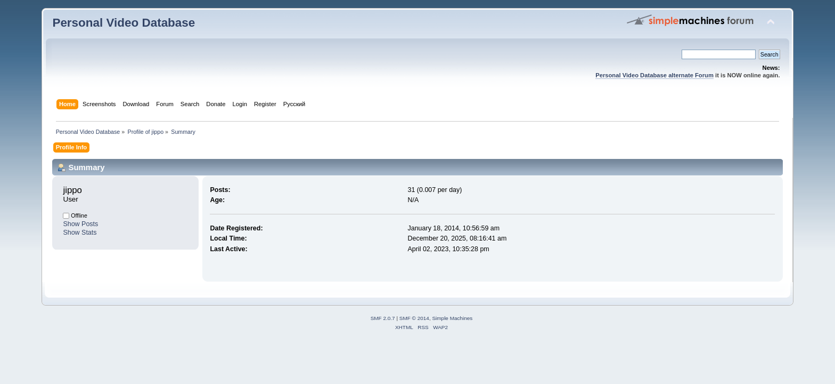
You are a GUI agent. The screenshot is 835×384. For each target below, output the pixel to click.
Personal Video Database (123, 22)
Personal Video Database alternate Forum (654, 75)
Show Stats (79, 232)
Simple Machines (452, 318)
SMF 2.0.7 (383, 318)
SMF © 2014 (414, 318)
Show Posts (80, 224)
